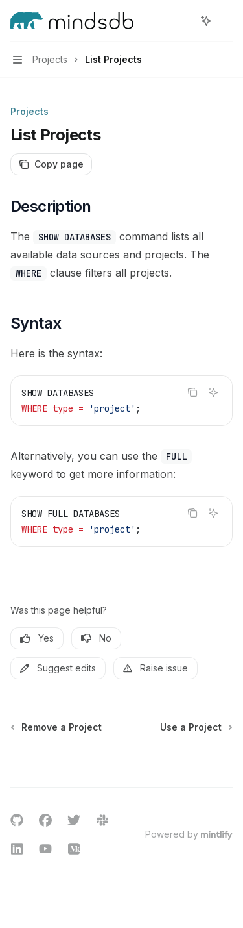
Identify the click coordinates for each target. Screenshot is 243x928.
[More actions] (226, 21)
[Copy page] (51, 164)
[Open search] (182, 20)
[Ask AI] (213, 392)
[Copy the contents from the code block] (192, 392)
